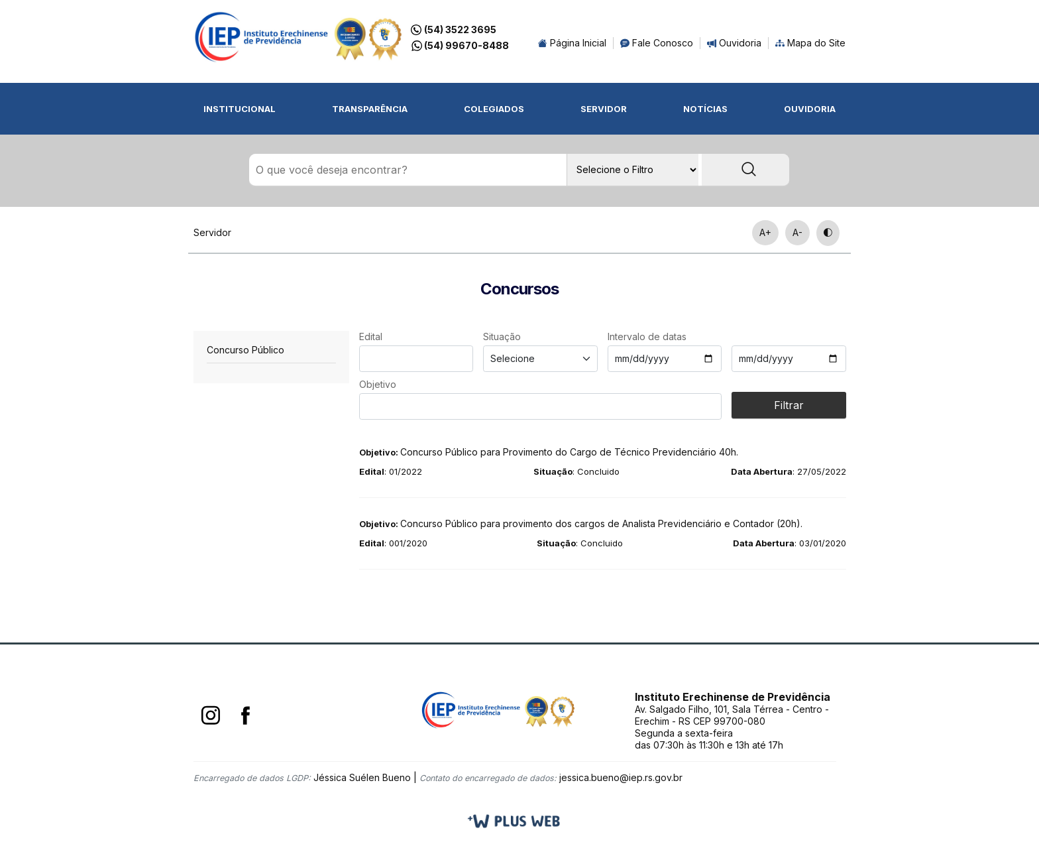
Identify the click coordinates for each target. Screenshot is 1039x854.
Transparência (370, 108)
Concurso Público (245, 350)
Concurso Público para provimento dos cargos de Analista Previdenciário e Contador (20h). (580, 524)
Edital (370, 337)
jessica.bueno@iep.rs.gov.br (621, 778)
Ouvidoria (734, 42)
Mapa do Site (810, 42)
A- (797, 233)
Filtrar (789, 405)
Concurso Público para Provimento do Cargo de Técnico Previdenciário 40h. (548, 452)
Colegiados (494, 108)
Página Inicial (572, 42)
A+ (765, 233)
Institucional (239, 108)
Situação (502, 337)
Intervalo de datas (647, 337)
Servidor (603, 108)
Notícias (705, 108)
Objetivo (377, 385)
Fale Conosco (656, 42)
